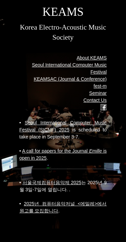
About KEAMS (92, 58)
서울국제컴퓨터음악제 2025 (52, 182)
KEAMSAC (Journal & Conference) (70, 79)
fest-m (100, 86)
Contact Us (95, 100)
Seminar (98, 93)
